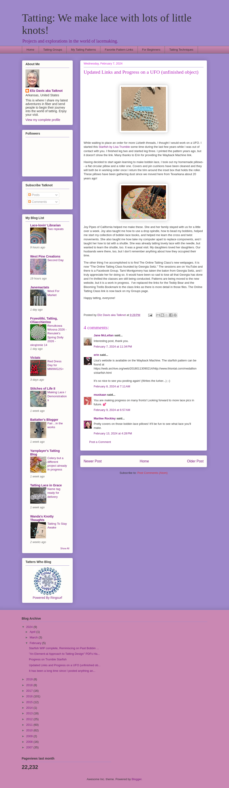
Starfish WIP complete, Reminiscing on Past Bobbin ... (64, 648)
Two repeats (55, 229)
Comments (37, 202)
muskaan (100, 394)
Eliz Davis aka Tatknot (46, 90)
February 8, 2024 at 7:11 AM (112, 386)
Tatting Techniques (181, 49)
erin (96, 354)
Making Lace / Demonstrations (57, 396)
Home (30, 49)
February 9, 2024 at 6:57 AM (112, 410)
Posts (34, 195)
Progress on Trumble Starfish (47, 659)
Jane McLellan (104, 335)
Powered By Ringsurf (47, 597)
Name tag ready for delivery (53, 492)
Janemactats (39, 287)
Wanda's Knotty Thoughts (42, 518)
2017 (30, 690)
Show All (64, 548)
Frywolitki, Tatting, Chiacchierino (44, 320)
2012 (30, 719)
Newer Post (93, 461)
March (34, 637)
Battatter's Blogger (44, 419)
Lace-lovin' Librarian (45, 225)
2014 (30, 707)
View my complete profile (42, 120)
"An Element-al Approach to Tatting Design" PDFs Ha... (64, 653)
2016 (30, 696)
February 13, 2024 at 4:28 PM (113, 433)
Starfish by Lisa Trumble (114, 146)
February (36, 643)
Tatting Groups (52, 49)
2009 (30, 736)
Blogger (136, 779)
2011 (30, 724)
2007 (30, 747)
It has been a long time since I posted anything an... (62, 670)
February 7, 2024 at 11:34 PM (113, 346)
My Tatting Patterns (83, 49)
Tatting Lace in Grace (46, 485)
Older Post (195, 461)
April (33, 631)
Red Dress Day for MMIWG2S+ (55, 365)
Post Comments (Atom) (152, 473)
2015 (30, 702)
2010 (30, 730)
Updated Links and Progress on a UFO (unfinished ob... (64, 665)
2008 (30, 741)
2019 (30, 679)
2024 (30, 627)
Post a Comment (100, 442)
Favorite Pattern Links (119, 49)
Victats (35, 357)
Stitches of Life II (42, 388)
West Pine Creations (45, 256)
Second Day (55, 260)
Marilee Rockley (105, 418)
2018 (30, 685)
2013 (30, 713)
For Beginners (151, 49)
